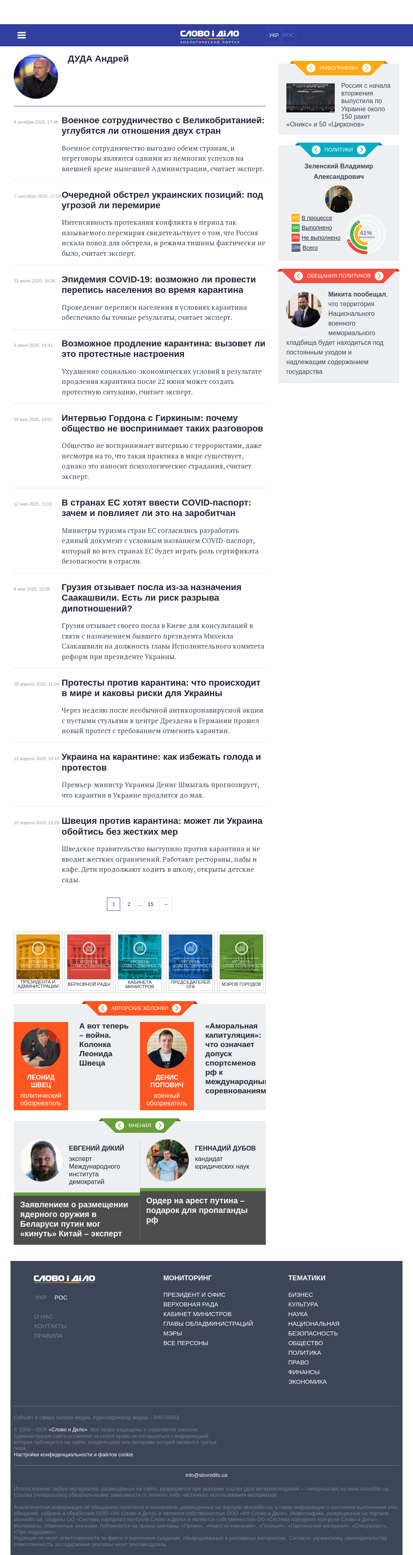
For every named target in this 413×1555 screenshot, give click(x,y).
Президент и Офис (194, 1294)
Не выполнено (321, 237)
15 (150, 904)
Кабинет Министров (197, 1313)
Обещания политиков (339, 276)
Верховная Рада (190, 1304)
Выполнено (317, 227)
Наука (298, 1313)
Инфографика (338, 68)
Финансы (304, 1371)
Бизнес (300, 1294)
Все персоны (185, 1342)
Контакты (50, 1326)
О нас (43, 1316)
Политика (304, 1352)
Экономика (307, 1381)
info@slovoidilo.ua (206, 1475)
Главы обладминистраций (208, 1323)
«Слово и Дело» (67, 1429)
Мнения (139, 1125)
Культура (303, 1304)
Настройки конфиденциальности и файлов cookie (73, 1454)
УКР (274, 35)
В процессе (317, 218)
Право (298, 1362)
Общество (305, 1342)
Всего (310, 248)
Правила (48, 1335)
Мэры (172, 1333)
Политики (339, 150)
